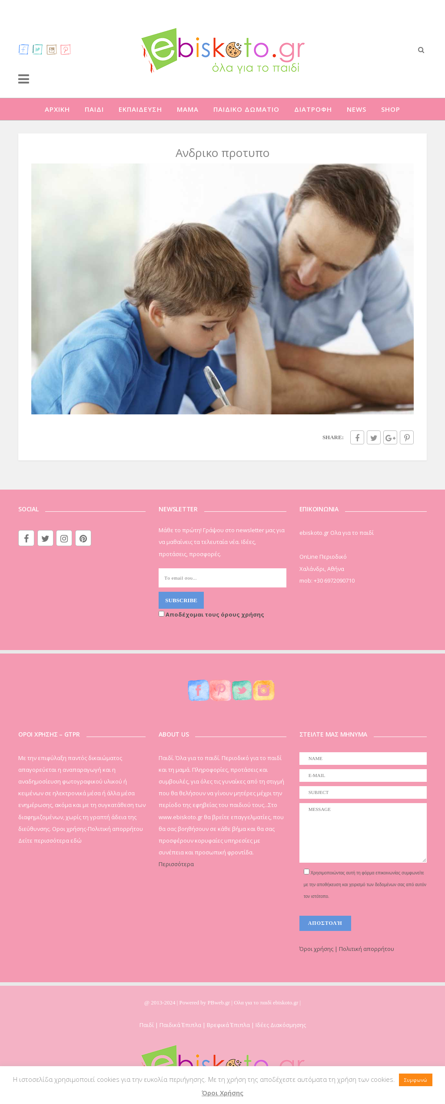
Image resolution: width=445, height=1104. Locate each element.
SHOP (390, 109)
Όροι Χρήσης (222, 1092)
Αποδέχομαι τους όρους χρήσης (211, 614)
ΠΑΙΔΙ (94, 109)
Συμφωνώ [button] (415, 1080)
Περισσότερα (176, 864)
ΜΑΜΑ (188, 109)
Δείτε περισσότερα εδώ (50, 840)
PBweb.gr (220, 1002)
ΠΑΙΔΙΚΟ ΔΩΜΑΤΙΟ (246, 109)
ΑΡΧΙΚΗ (57, 109)
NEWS (356, 109)
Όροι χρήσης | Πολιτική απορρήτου (346, 949)
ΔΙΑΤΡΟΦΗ (313, 109)
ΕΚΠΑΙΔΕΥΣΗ (140, 109)
